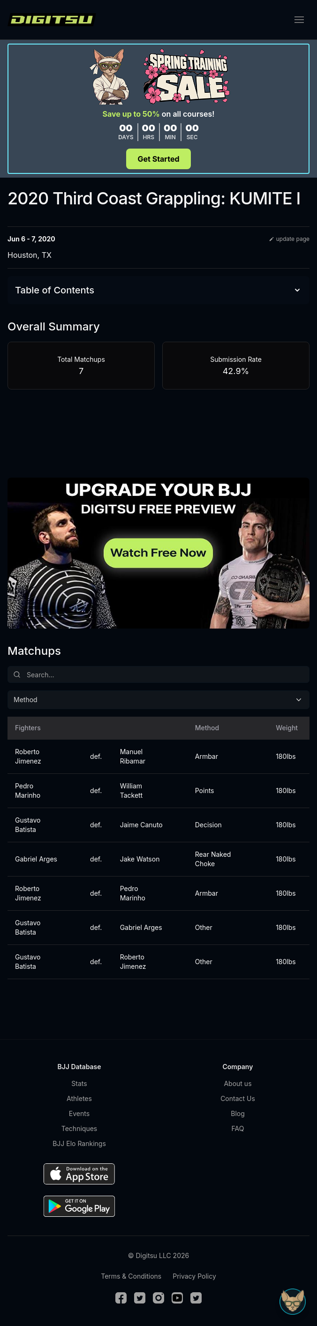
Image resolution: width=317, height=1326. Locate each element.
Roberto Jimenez (28, 756)
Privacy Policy (194, 1276)
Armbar (206, 756)
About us (237, 1083)
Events (79, 1113)
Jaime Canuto (141, 825)
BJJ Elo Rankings (79, 1143)
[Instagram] (158, 1298)
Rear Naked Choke (213, 859)
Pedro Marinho (27, 790)
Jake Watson (140, 859)
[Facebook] (121, 1298)
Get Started (158, 159)
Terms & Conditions (131, 1276)
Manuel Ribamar (132, 756)
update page (289, 238)
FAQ (238, 1128)
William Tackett (131, 790)
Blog (238, 1113)
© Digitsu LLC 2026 (158, 1255)
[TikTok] (196, 1298)
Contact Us (237, 1098)
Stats (79, 1083)
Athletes (79, 1098)
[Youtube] (177, 1298)
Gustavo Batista (27, 824)
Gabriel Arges (36, 859)
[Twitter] (139, 1298)
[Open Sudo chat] (292, 1302)
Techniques (79, 1128)
